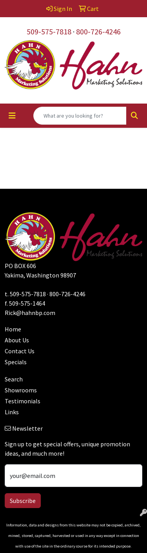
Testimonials (22, 401)
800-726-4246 (98, 31)
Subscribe (23, 501)
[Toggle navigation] (12, 115)
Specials (16, 362)
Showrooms (21, 390)
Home (13, 329)
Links (12, 412)
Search (14, 379)
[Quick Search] (80, 116)
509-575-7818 (49, 31)
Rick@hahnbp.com (30, 313)
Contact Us (19, 351)
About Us (17, 340)
